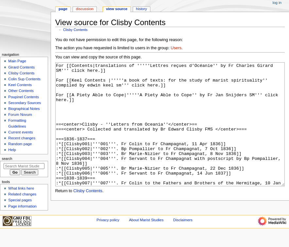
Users (176, 48)
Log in (277, 3)
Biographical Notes (24, 109)
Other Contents (21, 91)
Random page (20, 144)
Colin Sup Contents (24, 79)
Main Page (17, 61)
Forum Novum (20, 114)
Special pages (20, 200)
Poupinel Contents (23, 97)
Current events (20, 132)
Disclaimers (183, 235)
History (141, 9)
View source (117, 9)
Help (12, 150)
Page (63, 9)
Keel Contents (20, 85)
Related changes (22, 194)
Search (7, 159)
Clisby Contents (75, 30)
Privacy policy (107, 235)
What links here (21, 188)
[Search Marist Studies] (24, 166)
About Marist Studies (146, 235)
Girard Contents (21, 67)
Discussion (84, 9)
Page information (22, 206)
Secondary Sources (24, 103)
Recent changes (21, 138)
